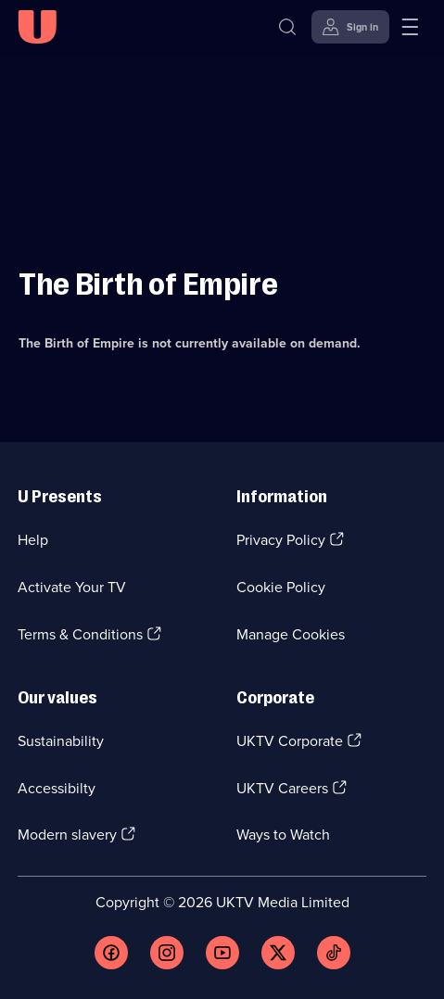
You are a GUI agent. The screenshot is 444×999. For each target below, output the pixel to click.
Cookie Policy (280, 587)
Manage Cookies (290, 634)
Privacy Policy (280, 539)
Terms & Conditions (80, 634)
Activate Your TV (72, 587)
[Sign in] (350, 27)
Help (33, 539)
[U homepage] (37, 26)
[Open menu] (409, 27)
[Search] (287, 27)
